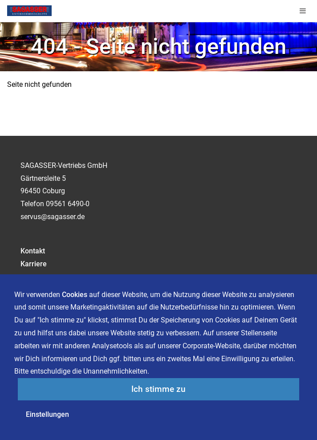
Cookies (74, 294)
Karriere (33, 264)
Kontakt (32, 251)
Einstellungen (47, 414)
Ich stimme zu (158, 389)
